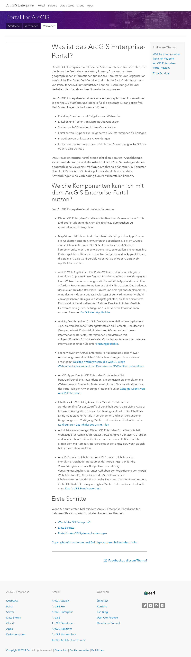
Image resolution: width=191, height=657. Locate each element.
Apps (90, 5)
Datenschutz (61, 650)
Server (10, 612)
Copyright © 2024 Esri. (18, 650)
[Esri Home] (149, 593)
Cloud (80, 5)
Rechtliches (97, 650)
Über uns (102, 601)
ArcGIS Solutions (62, 628)
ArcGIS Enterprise (62, 612)
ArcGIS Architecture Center (68, 640)
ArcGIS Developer (63, 623)
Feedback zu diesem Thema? (127, 560)
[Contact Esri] (162, 605)
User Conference (107, 617)
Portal (41, 5)
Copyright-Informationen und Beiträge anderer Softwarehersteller (95, 542)
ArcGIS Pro (58, 606)
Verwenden (31, 26)
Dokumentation (15, 634)
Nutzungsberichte (107, 343)
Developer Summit (108, 623)
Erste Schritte (66, 527)
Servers (52, 5)
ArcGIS (56, 617)
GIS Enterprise (20, 5)
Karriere (102, 606)
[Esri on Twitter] (144, 605)
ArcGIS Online (60, 601)
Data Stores (67, 5)
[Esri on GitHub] (156, 605)
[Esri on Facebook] (150, 605)
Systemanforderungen (82, 533)
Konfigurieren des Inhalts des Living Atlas (83, 424)
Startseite (14, 26)
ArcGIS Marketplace (64, 634)
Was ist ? (74, 522)
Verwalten (49, 26)
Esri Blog (102, 612)
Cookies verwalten (79, 650)
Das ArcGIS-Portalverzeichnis (83, 488)
